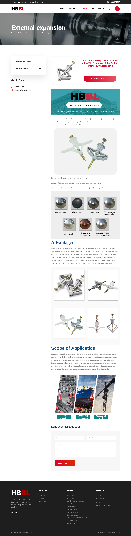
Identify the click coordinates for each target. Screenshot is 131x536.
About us (71, 9)
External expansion (47, 33)
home (62, 9)
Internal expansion (28, 68)
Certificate (43, 501)
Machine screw (72, 507)
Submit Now (65, 463)
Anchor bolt (71, 523)
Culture (41, 498)
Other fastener (72, 521)
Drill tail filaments (73, 512)
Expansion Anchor (32, 33)
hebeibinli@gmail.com (102, 505)
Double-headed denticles (75, 501)
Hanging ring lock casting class (78, 518)
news (92, 9)
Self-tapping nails (73, 509)
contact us (102, 9)
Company (42, 495)
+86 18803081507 (113, 2)
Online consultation (100, 78)
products (83, 9)
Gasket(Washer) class (74, 504)
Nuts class (70, 498)
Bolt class (70, 495)
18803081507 (99, 498)
